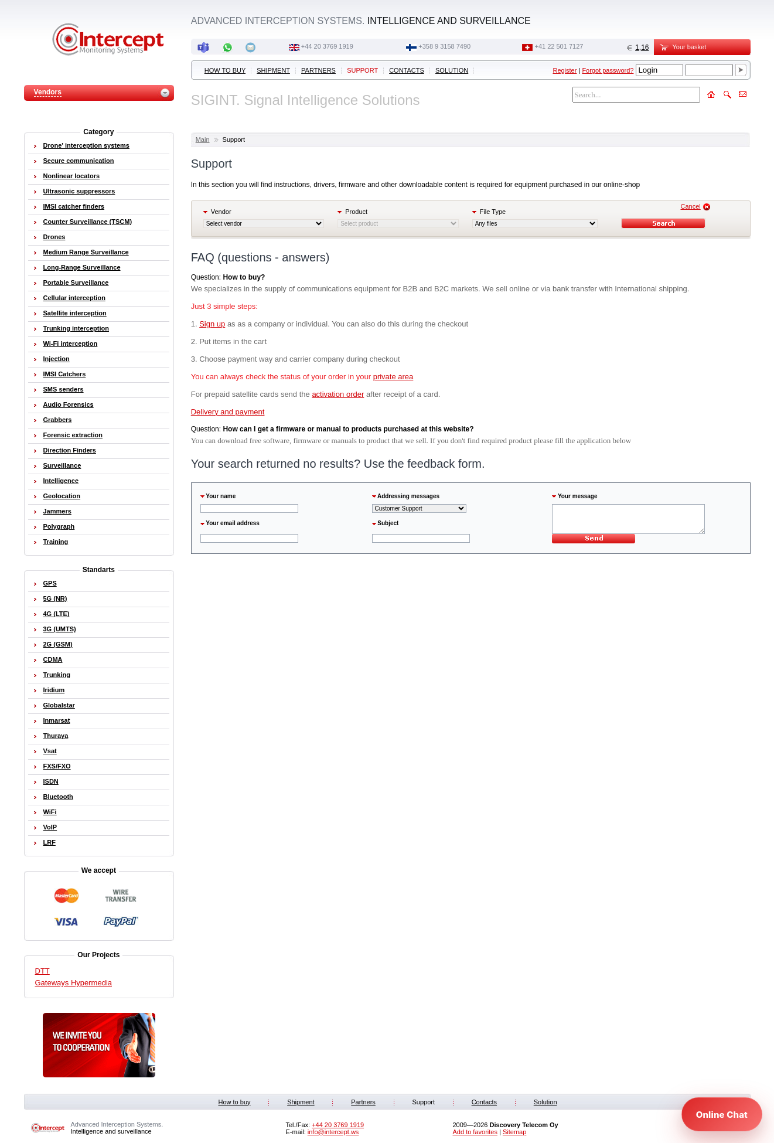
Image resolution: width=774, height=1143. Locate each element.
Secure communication (78, 160)
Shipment (273, 70)
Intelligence (61, 480)
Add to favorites (475, 1131)
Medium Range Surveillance (86, 252)
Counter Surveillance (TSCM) (87, 221)
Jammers (57, 511)
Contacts (406, 70)
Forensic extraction (73, 434)
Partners (318, 70)
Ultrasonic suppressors (79, 191)
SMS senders (63, 389)
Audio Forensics (68, 404)
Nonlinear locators (71, 175)
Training (56, 541)
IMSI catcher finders (74, 206)
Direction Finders (69, 450)
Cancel (690, 206)
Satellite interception (75, 313)
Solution (451, 70)
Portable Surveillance (76, 282)
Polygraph (59, 526)
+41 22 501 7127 (559, 46)
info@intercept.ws (333, 1131)
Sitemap (514, 1131)
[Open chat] (721, 1114)
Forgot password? (607, 70)
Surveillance (62, 465)
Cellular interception (74, 297)
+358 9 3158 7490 (444, 46)
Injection (56, 358)
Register (565, 70)
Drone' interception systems (86, 145)
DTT (42, 971)
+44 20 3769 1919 (327, 46)
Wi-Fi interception (70, 343)
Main (203, 139)
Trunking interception (76, 328)
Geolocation (62, 495)
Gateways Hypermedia (73, 982)
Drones (54, 236)
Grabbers (57, 419)
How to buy (225, 70)
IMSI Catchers (64, 373)
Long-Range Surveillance (82, 267)
